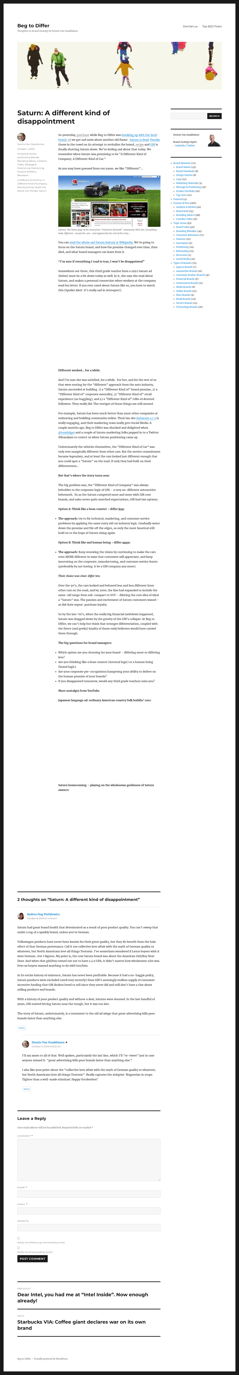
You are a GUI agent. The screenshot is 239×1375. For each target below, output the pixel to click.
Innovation (182, 243)
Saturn (43, 190)
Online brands (184, 291)
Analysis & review (26, 153)
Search (214, 116)
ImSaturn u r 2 (146, 418)
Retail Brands (183, 299)
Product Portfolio (26, 171)
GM (152, 144)
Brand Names (183, 167)
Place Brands (183, 295)
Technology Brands (186, 307)
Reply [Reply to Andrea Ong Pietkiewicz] (22, 1027)
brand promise (25, 187)
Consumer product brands (190, 275)
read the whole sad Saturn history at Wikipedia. (101, 242)
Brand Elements (182, 163)
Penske (155, 139)
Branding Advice (26, 161)
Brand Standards (185, 171)
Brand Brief (182, 211)
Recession (22, 175)
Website (23, 1221)
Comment (25, 1136)
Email (22, 1204)
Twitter (191, 145)
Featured (178, 199)
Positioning (37, 168)
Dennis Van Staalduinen (30, 144)
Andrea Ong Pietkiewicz (43, 914)
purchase (83, 135)
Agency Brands (184, 267)
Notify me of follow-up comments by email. (41, 1242)
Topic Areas (179, 223)
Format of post (181, 203)
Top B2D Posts (212, 26)
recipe (140, 144)
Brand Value (182, 227)
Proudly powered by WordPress (51, 1358)
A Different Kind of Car (29, 180)
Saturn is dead (139, 139)
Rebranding (182, 251)
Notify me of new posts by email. (35, 1252)
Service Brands (184, 303)
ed (69, 139)
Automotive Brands (28, 157)
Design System (184, 175)
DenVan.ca (190, 26)
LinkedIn (180, 145)
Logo (179, 179)
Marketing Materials (187, 183)
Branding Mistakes (186, 231)
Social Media (183, 259)
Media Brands (183, 287)
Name (22, 1187)
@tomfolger (66, 432)
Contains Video (184, 219)
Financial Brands (185, 279)
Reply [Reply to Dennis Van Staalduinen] (27, 1089)
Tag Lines (181, 195)
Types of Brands (182, 263)
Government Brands (187, 283)
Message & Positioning (188, 187)
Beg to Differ (33, 26)
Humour (180, 239)
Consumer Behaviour (187, 235)
